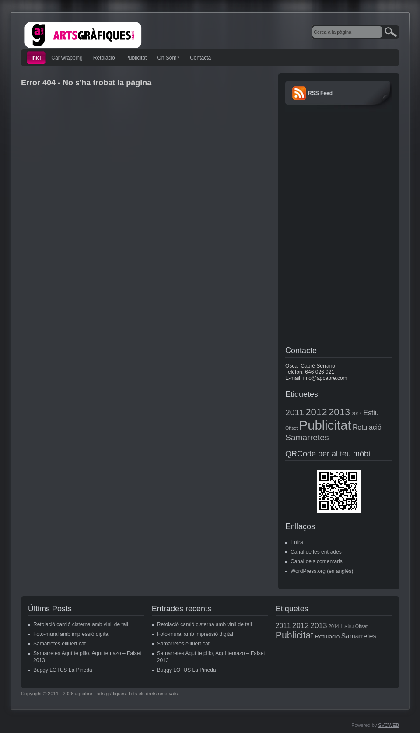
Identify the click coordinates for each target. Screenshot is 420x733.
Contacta (200, 58)
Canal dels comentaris (316, 561)
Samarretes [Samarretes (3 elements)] (307, 437)
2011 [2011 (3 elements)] (294, 412)
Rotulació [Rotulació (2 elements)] (367, 427)
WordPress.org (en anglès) (321, 571)
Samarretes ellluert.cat (59, 644)
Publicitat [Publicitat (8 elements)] (325, 425)
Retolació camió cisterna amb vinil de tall (80, 624)
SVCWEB (388, 725)
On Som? (168, 58)
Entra (296, 542)
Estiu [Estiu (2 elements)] (370, 413)
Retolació (104, 58)
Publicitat (136, 58)
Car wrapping (66, 58)
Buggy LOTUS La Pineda (62, 670)
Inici (36, 58)
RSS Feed (320, 93)
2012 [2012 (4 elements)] (316, 412)
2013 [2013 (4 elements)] (339, 412)
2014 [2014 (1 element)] (356, 413)
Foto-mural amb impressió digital (71, 634)
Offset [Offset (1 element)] (291, 428)
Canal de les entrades (316, 552)
